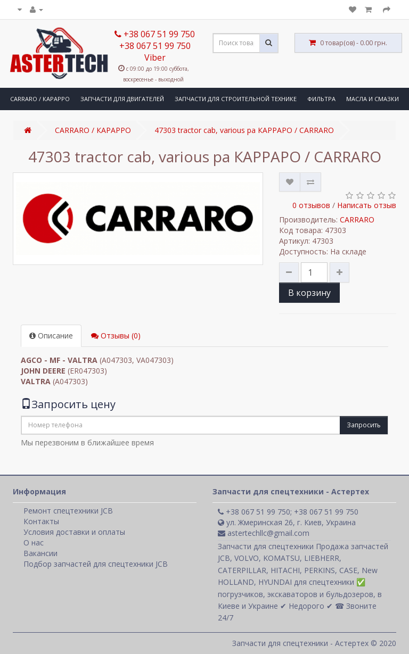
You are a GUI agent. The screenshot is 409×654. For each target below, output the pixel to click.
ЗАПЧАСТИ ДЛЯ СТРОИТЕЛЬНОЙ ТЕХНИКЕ (236, 99)
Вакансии (40, 553)
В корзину (309, 293)
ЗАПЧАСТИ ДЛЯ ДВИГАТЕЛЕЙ (122, 99)
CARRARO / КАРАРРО (40, 99)
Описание (51, 335)
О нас (33, 542)
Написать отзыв (366, 205)
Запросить (364, 424)
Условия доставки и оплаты (74, 532)
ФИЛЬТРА (321, 99)
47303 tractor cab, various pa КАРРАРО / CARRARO (244, 130)
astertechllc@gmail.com (263, 533)
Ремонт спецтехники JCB (68, 511)
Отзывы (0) (116, 335)
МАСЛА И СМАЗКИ (372, 99)
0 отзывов (311, 205)
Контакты (41, 521)
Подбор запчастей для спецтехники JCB (95, 564)
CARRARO (357, 219)
